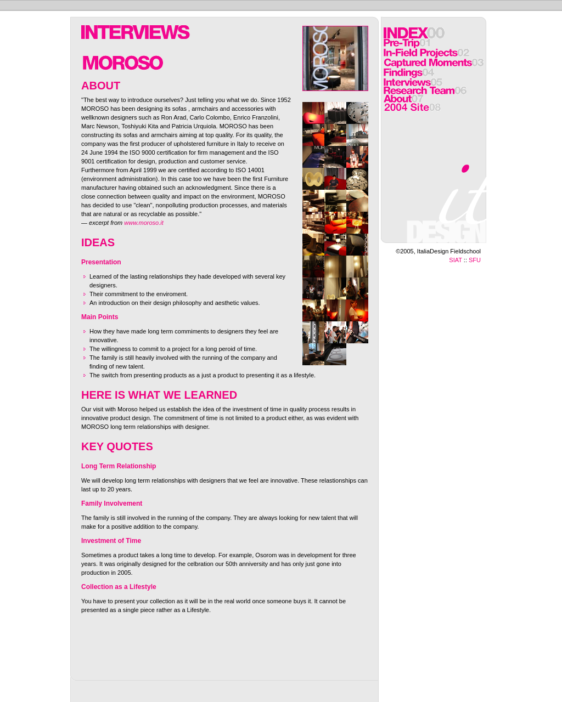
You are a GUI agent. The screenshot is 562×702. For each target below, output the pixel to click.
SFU (475, 260)
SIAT (455, 260)
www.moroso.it (144, 222)
